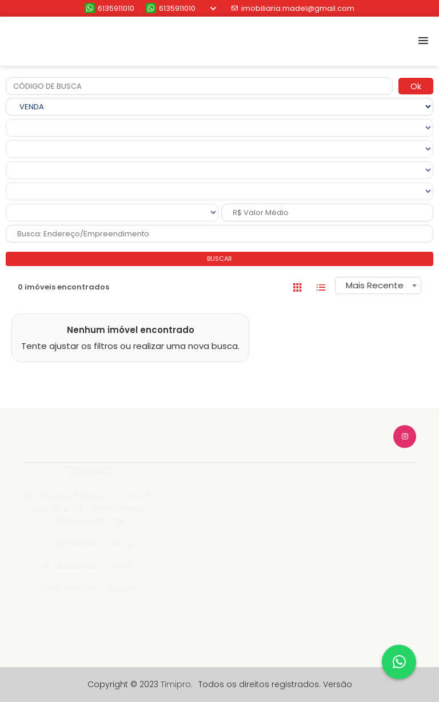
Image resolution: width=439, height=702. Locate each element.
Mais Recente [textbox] (375, 285)
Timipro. (177, 684)
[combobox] (378, 285)
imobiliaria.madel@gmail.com (292, 8)
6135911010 (109, 8)
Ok (415, 86)
